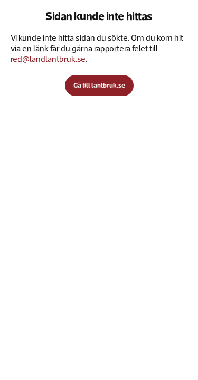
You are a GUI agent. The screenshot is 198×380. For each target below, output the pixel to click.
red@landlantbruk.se (48, 59)
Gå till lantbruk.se (99, 85)
